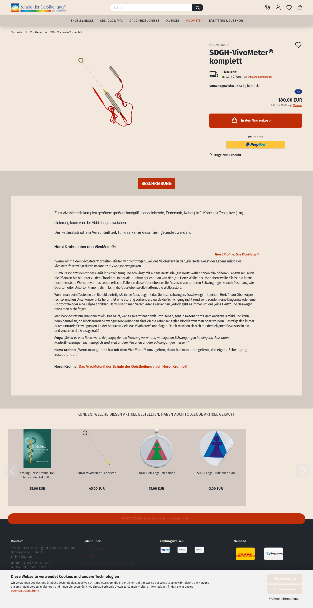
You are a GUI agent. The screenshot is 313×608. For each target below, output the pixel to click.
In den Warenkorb (251, 120)
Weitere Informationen (284, 599)
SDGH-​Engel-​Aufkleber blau (216, 473)
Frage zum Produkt (227, 155)
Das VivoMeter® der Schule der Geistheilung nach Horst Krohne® (133, 366)
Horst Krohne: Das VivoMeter (237, 254)
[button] (267, 7)
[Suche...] (197, 7)
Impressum (97, 549)
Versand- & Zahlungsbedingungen (112, 563)
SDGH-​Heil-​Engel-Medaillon (156, 473)
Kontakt (95, 556)
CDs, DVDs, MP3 (111, 21)
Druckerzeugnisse (144, 21)
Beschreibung (156, 183)
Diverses (173, 21)
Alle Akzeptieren (284, 579)
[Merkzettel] (289, 7)
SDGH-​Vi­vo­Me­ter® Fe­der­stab (96, 473)
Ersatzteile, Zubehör (226, 21)
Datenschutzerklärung (25, 590)
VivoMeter (194, 21)
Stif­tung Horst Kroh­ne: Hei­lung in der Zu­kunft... (37, 475)
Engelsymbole (82, 21)
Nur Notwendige (285, 589)
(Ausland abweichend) (260, 77)
